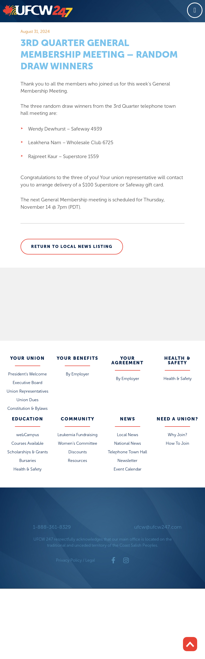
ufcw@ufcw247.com (157, 528)
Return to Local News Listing (71, 247)
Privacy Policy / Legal (75, 561)
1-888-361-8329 (52, 528)
